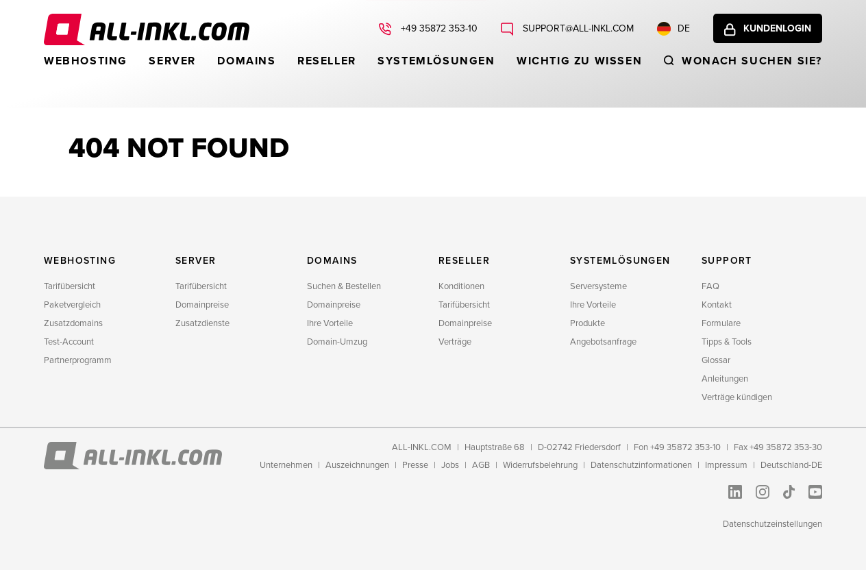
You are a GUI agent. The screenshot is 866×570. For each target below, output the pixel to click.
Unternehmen (286, 465)
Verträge (454, 341)
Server (172, 61)
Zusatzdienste (202, 323)
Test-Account (69, 341)
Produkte (587, 323)
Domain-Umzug (337, 341)
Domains (246, 61)
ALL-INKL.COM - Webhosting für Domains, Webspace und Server (146, 29)
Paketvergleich (72, 304)
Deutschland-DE (791, 465)
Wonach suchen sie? (752, 61)
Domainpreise (202, 304)
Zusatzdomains (73, 323)
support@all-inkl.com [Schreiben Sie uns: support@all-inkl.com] (577, 28)
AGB (481, 465)
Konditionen (461, 286)
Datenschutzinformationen (641, 465)
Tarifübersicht (69, 286)
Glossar (716, 360)
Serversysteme (598, 286)
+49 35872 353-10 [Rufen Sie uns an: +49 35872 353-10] (438, 28)
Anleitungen (725, 378)
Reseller (326, 61)
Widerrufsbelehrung (540, 465)
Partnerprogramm (78, 360)
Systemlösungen (436, 61)
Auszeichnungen (357, 465)
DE (673, 29)
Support (727, 261)
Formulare (721, 323)
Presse (415, 465)
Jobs (450, 465)
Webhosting (85, 61)
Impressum (726, 465)
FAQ (710, 286)
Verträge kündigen (737, 397)
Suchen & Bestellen (344, 286)
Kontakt (717, 304)
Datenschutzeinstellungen (772, 524)
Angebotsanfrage (603, 341)
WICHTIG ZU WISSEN (579, 61)
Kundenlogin (777, 28)
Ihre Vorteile (330, 323)
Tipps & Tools (727, 341)
